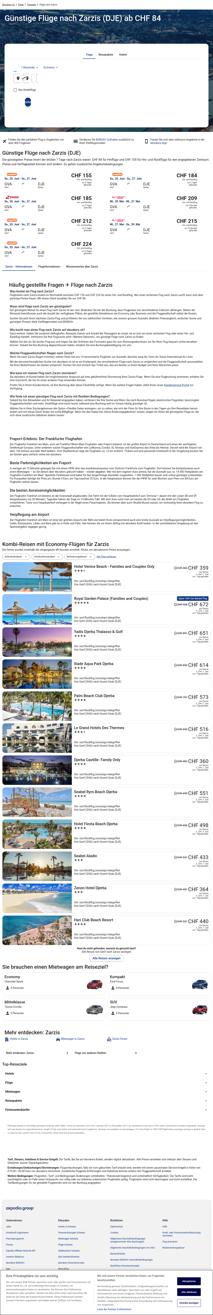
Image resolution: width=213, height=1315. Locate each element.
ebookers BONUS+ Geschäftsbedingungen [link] (131, 1259)
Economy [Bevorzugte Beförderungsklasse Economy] (187, 67)
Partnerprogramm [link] (15, 1238)
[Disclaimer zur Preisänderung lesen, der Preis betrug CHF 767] (180, 697)
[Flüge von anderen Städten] (107, 1052)
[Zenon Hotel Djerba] (141, 898)
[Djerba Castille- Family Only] (141, 770)
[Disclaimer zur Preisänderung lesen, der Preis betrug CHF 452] (180, 761)
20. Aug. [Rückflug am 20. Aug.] (184, 80)
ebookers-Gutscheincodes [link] (71, 1262)
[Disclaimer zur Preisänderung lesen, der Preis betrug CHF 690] (180, 793)
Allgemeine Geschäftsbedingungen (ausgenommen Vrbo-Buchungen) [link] (127, 1240)
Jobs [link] (8, 1226)
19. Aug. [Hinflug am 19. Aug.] (152, 80)
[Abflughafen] (44, 78)
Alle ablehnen (189, 1292)
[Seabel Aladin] (141, 866)
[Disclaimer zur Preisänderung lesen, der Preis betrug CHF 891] (180, 633)
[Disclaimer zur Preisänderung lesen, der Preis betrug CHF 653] (180, 729)
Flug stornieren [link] (170, 1241)
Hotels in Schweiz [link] (67, 1226)
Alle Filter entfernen (106, 556)
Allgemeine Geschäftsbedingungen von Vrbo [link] (132, 1247)
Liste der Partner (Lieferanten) (114, 1309)
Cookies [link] (114, 1232)
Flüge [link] (21, 4)
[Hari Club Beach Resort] (141, 930)
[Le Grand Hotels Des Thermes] (141, 738)
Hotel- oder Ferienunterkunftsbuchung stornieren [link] (181, 1234)
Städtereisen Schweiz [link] (69, 1250)
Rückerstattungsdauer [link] (173, 1247)
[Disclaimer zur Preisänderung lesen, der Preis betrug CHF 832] (180, 665)
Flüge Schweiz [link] (65, 1244)
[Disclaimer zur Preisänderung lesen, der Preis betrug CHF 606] (180, 825)
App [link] (8, 1269)
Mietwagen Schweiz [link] (68, 1238)
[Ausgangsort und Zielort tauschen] (76, 78)
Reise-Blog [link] (63, 1269)
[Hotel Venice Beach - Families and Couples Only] (141, 577)
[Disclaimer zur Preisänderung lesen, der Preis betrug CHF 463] (180, 568)
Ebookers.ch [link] (8, 4)
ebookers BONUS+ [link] (15, 1262)
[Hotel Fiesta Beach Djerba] (141, 834)
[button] (106, 1074)
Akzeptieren (189, 1281)
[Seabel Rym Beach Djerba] (141, 802)
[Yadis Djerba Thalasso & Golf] (141, 642)
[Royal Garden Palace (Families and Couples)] (141, 609)
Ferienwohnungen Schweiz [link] (71, 1232)
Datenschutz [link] (116, 1226)
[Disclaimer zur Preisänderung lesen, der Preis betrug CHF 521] (180, 857)
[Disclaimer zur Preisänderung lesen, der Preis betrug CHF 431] (180, 889)
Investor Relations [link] (15, 1256)
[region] (106, 1292)
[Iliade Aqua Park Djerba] (141, 674)
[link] (30, 1039)
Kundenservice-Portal (176, 385)
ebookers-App (158, 142)
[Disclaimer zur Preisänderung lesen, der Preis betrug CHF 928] (180, 604)
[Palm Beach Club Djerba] (141, 706)
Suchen (106, 102)
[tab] (89, 54)
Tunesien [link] (31, 4)
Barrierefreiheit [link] (117, 1253)
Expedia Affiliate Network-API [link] (20, 1250)
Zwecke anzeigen (189, 1303)
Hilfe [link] (164, 1226)
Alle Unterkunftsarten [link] (69, 1256)
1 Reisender (166, 67)
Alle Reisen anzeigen (106, 958)
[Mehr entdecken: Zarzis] (38, 1052)
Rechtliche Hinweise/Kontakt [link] (124, 1266)
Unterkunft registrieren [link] (17, 1232)
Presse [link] (9, 1244)
